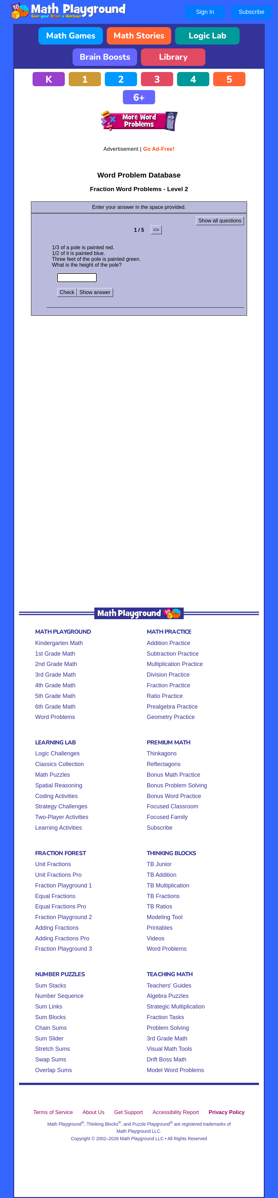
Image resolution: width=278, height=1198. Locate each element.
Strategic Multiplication (176, 1006)
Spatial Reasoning (58, 785)
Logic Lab (207, 35)
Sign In (205, 12)
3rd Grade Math (55, 674)
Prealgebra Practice (172, 706)
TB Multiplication (168, 885)
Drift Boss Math (166, 1059)
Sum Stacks (50, 985)
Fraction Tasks (165, 1017)
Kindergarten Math (59, 643)
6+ (139, 97)
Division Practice (168, 674)
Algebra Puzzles (168, 996)
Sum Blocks (50, 1017)
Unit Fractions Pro (58, 875)
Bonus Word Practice (174, 796)
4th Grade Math (55, 685)
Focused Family (167, 817)
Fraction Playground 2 (63, 917)
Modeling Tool (165, 917)
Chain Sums (51, 1028)
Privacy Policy (227, 1112)
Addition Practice (168, 643)
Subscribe (251, 12)
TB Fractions (163, 896)
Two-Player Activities (61, 817)
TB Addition (161, 875)
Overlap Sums (53, 1070)
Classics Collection (59, 764)
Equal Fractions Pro (60, 906)
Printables (160, 928)
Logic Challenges (57, 753)
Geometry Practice (171, 717)
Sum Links (48, 1006)
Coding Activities (56, 796)
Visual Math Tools (169, 1049)
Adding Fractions (57, 928)
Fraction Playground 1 (63, 885)
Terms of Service (53, 1112)
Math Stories (139, 35)
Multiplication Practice (175, 664)
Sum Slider (49, 1038)
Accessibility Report (176, 1112)
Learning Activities (58, 827)
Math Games (70, 35)
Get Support (128, 1112)
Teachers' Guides (169, 985)
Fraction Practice (168, 685)
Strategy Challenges (61, 806)
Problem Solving (168, 1028)
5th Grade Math (55, 696)
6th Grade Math (55, 706)
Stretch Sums (52, 1049)
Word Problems (55, 717)
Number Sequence (59, 996)
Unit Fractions (53, 864)
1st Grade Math (55, 653)
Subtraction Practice (173, 653)
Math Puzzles (52, 775)
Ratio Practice (165, 696)
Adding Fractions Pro (62, 938)
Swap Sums (50, 1059)
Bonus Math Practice (173, 775)
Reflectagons (164, 764)
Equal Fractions (55, 896)
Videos (155, 938)
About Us (93, 1112)
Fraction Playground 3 (63, 949)
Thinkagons (162, 753)
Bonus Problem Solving (177, 785)
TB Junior (159, 864)
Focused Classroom (172, 806)
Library (173, 57)
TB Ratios (159, 906)
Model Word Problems (175, 1070)
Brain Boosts (105, 57)
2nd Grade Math (56, 664)
